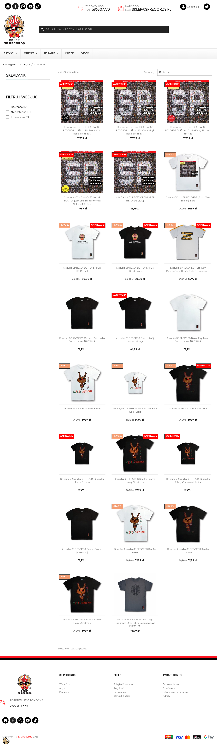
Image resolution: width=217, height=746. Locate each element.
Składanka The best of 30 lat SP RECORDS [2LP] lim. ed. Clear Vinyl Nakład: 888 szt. (135, 130)
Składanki (16, 75)
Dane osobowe (171, 684)
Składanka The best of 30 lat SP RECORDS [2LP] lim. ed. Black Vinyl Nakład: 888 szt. (82, 130)
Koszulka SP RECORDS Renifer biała (82, 409)
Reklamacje (120, 692)
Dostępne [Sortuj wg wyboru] (184, 72)
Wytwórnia (65, 684)
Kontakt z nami (122, 696)
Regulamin (119, 688)
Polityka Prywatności (124, 684)
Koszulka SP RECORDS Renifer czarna (187, 409)
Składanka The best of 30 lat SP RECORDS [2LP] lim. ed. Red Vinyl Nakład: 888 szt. (188, 130)
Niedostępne (21, 112)
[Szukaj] (104, 29)
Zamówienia (169, 688)
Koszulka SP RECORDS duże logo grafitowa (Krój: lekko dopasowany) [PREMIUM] (135, 623)
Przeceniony (20, 117)
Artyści (62, 688)
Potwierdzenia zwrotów (175, 692)
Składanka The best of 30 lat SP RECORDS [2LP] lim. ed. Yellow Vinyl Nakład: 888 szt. (82, 200)
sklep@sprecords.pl (151, 10)
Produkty (64, 692)
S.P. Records (25, 736)
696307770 (101, 10)
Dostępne (19, 107)
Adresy (166, 696)
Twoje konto (172, 675)
